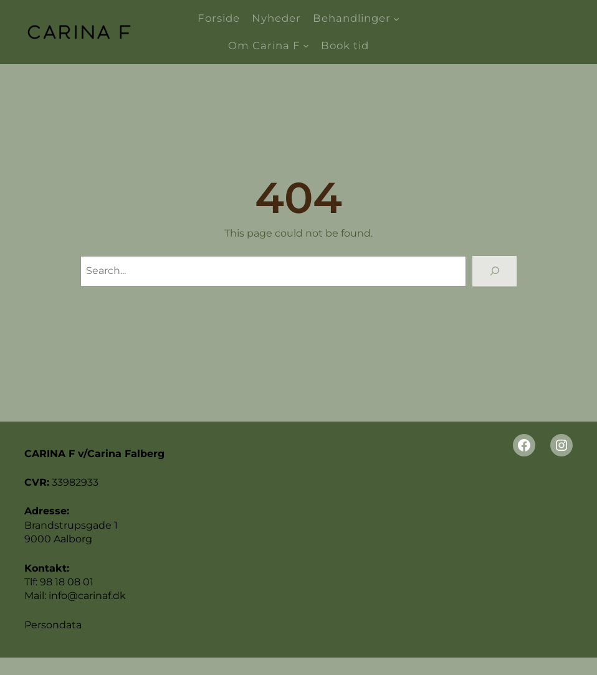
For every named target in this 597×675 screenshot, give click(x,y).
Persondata (53, 625)
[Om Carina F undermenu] (306, 45)
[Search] (494, 271)
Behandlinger (352, 18)
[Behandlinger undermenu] (396, 19)
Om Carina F (264, 45)
